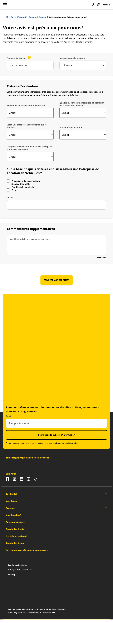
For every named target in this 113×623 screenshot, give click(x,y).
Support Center (37, 16)
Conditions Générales (17, 565)
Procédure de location (70, 127)
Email (8, 415)
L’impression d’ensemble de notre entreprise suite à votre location (29, 148)
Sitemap (11, 574)
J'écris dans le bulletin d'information (56, 434)
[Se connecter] (93, 4)
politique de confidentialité (65, 443)
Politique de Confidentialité (20, 569)
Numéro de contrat (16, 58)
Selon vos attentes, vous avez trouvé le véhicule (26, 126)
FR (7, 16)
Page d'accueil (19, 16)
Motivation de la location (72, 58)
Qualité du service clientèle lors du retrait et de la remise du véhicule (81, 104)
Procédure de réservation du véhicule (26, 105)
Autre (10, 197)
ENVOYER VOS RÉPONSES (56, 280)
